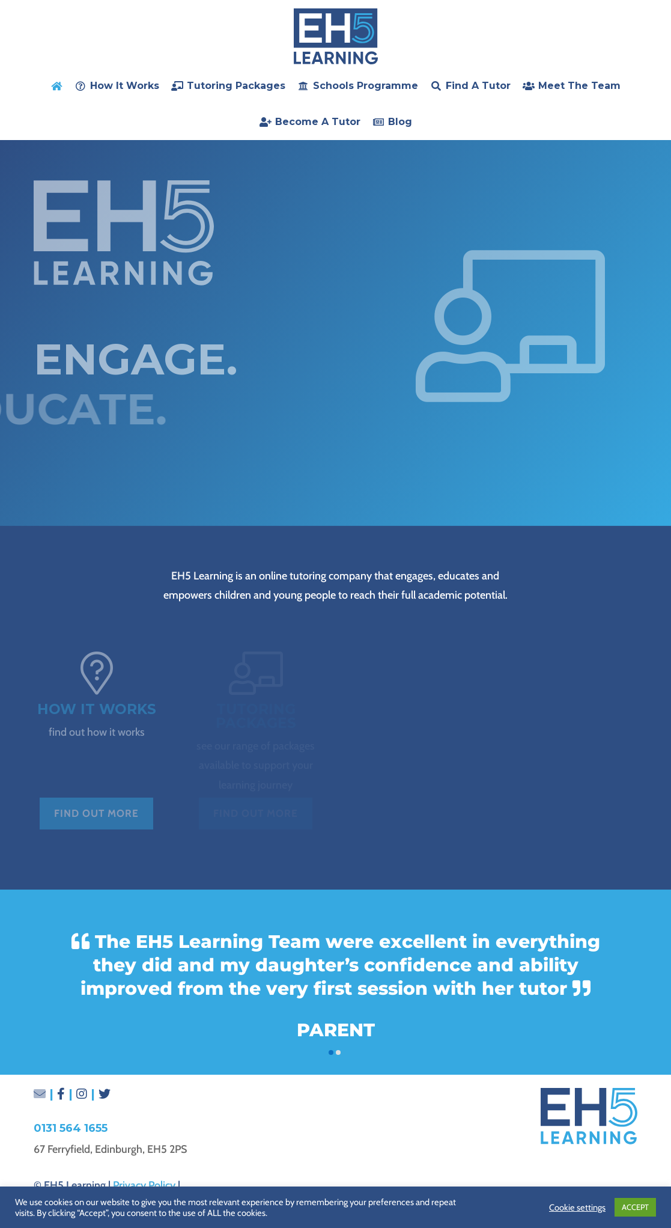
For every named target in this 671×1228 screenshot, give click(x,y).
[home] (56, 86)
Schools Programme (365, 85)
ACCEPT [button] (635, 1207)
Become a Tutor (317, 121)
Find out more (96, 813)
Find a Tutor (478, 85)
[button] (331, 1052)
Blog (400, 121)
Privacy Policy (144, 1185)
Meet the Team (579, 85)
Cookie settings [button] (577, 1207)
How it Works (124, 85)
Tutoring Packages (236, 85)
